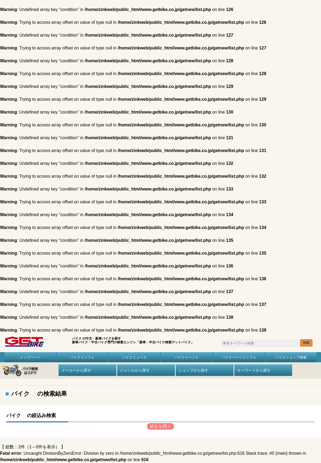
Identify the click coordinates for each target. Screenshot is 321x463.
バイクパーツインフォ (238, 357)
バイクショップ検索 (291, 357)
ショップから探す (193, 370)
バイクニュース (134, 357)
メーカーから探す (76, 370)
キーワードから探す (254, 370)
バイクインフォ (82, 357)
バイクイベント (186, 357)
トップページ (30, 357)
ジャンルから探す (135, 370)
